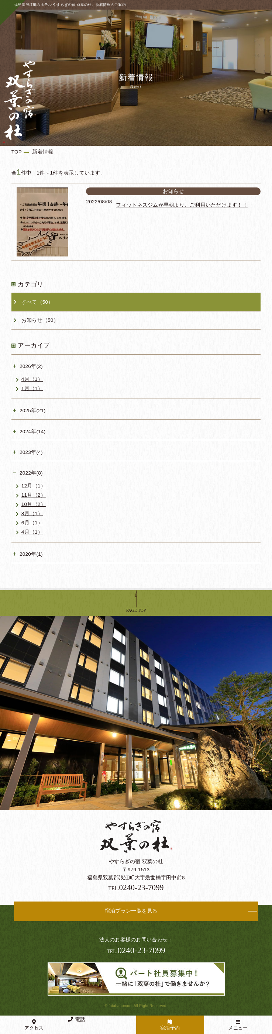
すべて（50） (37, 302)
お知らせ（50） (40, 320)
